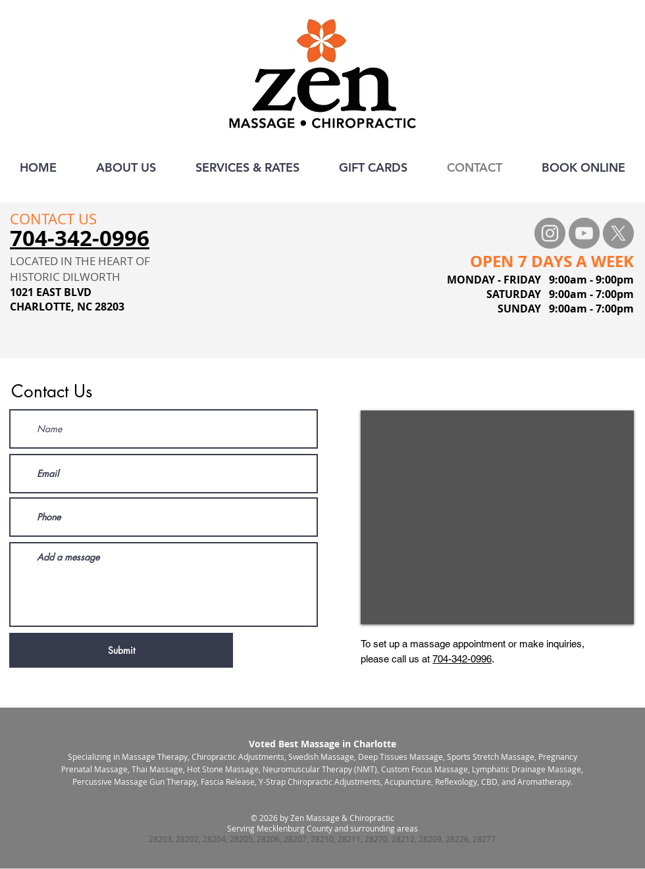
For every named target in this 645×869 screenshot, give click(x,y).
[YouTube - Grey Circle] (584, 233)
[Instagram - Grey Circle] (549, 233)
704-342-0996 (462, 658)
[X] (618, 233)
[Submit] (121, 650)
